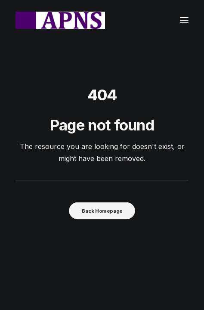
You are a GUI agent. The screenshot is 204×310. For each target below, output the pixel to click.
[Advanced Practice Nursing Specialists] (60, 20)
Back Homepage (102, 211)
